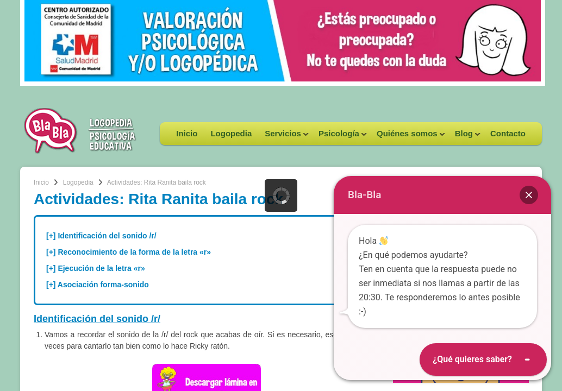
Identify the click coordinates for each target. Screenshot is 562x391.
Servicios (283, 137)
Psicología (339, 137)
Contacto (508, 133)
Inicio (186, 133)
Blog (464, 137)
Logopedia (231, 133)
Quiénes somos (407, 137)
